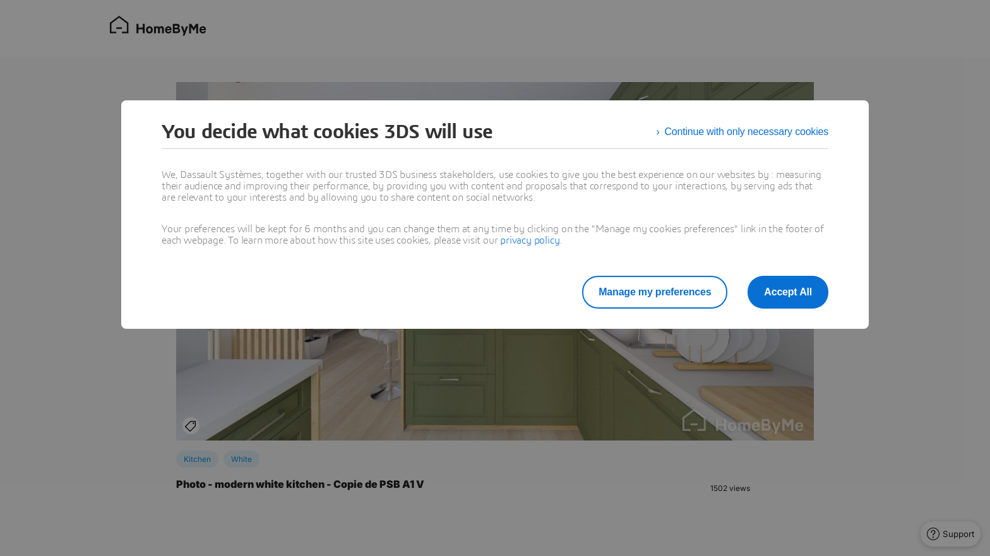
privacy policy (529, 240)
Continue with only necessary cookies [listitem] (746, 131)
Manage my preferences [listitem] (655, 292)
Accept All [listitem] (788, 292)
